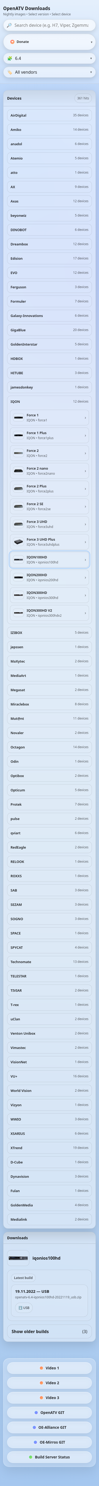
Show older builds (49, 1331)
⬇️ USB (23, 1308)
